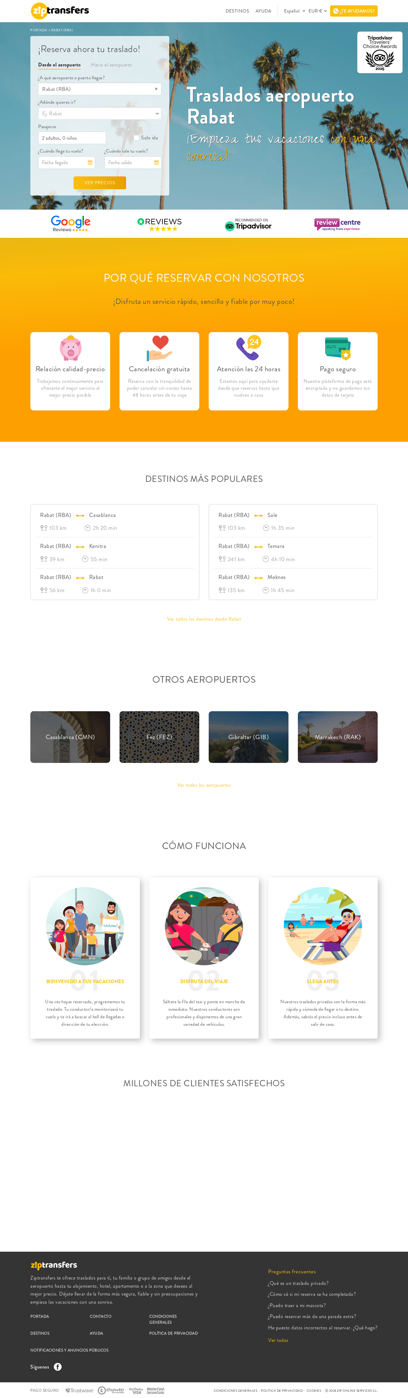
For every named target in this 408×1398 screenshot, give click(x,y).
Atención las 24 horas (249, 369)
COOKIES (314, 1390)
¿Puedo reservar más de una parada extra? (312, 1316)
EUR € (316, 11)
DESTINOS (237, 11)
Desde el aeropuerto (59, 64)
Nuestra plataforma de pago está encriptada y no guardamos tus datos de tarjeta (337, 388)
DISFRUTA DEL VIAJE (204, 981)
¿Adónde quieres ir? (57, 102)
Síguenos (44, 1366)
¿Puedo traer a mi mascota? (297, 1305)
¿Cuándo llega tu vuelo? (61, 151)
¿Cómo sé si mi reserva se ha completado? (312, 1294)
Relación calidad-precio (70, 369)
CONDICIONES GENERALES (163, 1319)
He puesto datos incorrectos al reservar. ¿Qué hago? (323, 1327)
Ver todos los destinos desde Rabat (204, 619)
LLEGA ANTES (323, 981)
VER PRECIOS (99, 183)
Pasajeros (47, 126)
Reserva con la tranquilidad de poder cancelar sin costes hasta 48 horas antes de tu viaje (159, 388)
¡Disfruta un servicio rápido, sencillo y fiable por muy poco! (204, 301)
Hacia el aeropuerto (111, 64)
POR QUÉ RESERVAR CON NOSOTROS (204, 278)
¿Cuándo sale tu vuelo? (126, 151)
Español (292, 11)
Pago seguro (338, 369)
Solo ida (146, 137)
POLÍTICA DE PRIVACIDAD (173, 1333)
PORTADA (39, 30)
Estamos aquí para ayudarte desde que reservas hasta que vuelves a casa (248, 388)
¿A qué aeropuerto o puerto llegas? (71, 77)
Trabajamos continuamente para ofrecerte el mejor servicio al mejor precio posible (70, 388)
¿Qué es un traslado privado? (298, 1283)
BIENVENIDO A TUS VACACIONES (85, 981)
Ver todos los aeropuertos (204, 785)
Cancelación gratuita (159, 369)
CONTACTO (100, 1316)
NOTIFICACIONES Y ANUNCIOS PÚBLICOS (69, 1350)
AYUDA (263, 11)
